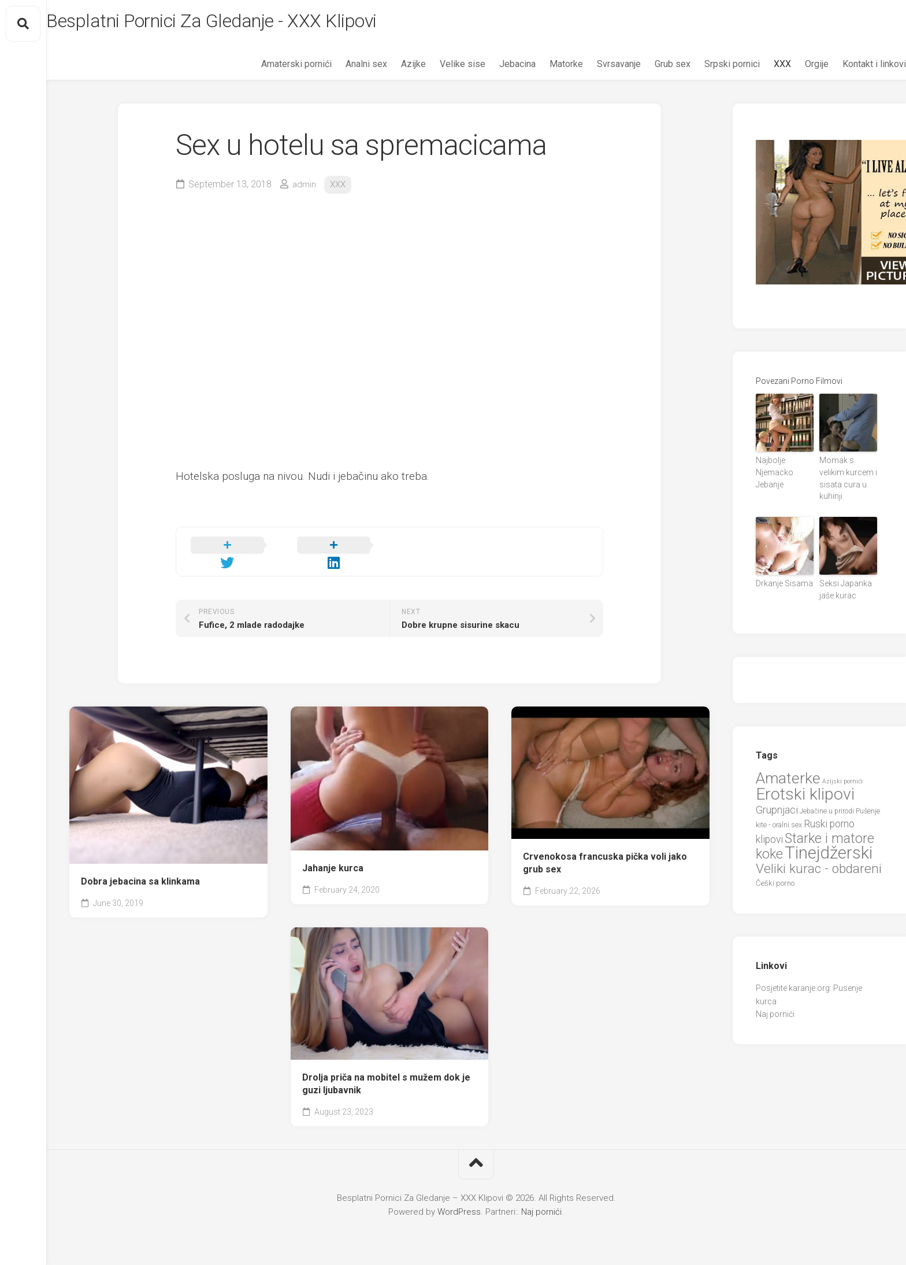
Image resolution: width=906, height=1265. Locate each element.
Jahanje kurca (332, 862)
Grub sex (649, 69)
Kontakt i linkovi (851, 69)
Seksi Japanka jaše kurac (847, 577)
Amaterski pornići (273, 69)
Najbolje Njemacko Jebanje (784, 470)
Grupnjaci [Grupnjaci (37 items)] (777, 795)
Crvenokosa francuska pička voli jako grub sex (605, 857)
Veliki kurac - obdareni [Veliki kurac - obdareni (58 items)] (819, 853)
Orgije (793, 69)
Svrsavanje (596, 69)
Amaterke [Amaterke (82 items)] (788, 763)
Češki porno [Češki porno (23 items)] (775, 868)
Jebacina (494, 69)
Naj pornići (775, 999)
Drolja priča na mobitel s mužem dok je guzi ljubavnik (386, 1078)
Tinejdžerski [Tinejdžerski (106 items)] (828, 838)
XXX (759, 69)
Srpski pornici (709, 69)
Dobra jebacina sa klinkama (140, 875)
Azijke (390, 69)
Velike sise (439, 69)
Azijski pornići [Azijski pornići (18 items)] (842, 766)
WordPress (459, 1206)
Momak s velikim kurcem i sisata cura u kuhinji (845, 475)
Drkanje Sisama (779, 572)
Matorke (543, 69)
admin (304, 189)
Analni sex (343, 69)
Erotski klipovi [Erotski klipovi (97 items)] (805, 779)
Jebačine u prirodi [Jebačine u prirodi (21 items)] (827, 796)
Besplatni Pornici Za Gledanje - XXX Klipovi (257, 24)
